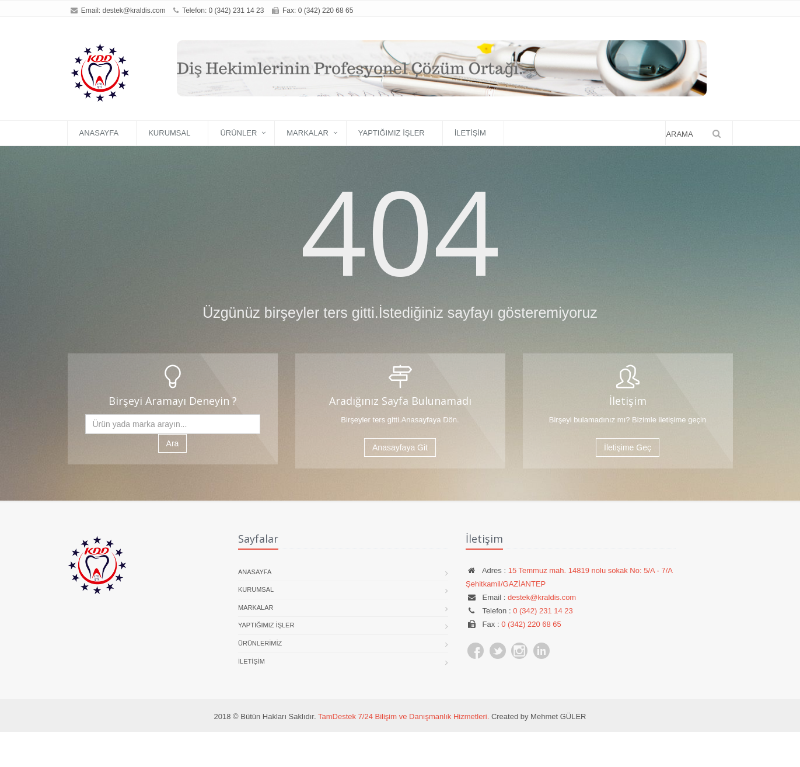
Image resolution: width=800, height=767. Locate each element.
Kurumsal (169, 133)
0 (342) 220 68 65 (531, 624)
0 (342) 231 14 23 (236, 10)
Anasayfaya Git (400, 447)
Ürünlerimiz (260, 643)
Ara (172, 443)
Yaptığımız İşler (391, 133)
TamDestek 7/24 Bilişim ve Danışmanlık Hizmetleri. (403, 716)
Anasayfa (99, 133)
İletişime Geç (627, 447)
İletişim (470, 133)
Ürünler (238, 133)
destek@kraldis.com (134, 10)
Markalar (308, 133)
